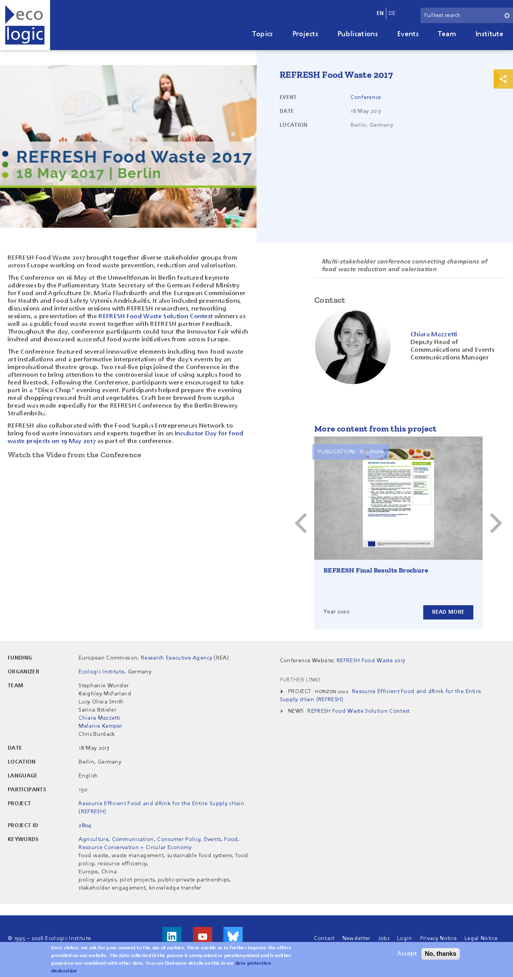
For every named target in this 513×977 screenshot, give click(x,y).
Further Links (300, 680)
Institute (489, 34)
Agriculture (94, 839)
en (380, 13)
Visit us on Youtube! (202, 936)
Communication (133, 839)
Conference (365, 97)
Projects (305, 34)
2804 (85, 825)
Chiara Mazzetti (100, 718)
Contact (324, 938)
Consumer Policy (179, 839)
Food (231, 839)
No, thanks (440, 953)
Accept (407, 954)
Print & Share (503, 79)
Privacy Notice (438, 938)
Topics (262, 34)
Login (404, 938)
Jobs (383, 938)
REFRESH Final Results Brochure (376, 570)
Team (447, 34)
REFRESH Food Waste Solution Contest (156, 317)
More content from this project (375, 428)
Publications (357, 34)
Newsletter (356, 938)
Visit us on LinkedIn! (171, 936)
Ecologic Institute (101, 672)
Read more (448, 612)
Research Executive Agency (176, 658)
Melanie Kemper (100, 726)
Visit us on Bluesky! (233, 936)
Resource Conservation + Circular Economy (135, 847)
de (392, 13)
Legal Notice (481, 938)
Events (408, 34)
